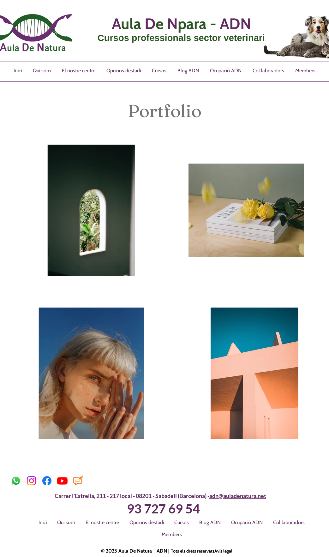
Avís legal (223, 551)
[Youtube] (62, 481)
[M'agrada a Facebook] (106, 481)
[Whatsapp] (16, 481)
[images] (78, 481)
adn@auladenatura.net (237, 495)
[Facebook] (47, 481)
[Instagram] (31, 481)
